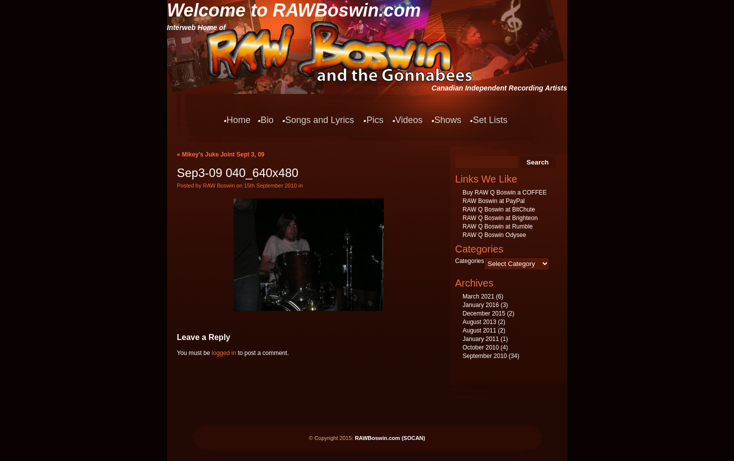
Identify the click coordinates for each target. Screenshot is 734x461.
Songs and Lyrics (319, 120)
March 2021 (478, 296)
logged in (224, 353)
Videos (409, 120)
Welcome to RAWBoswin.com (294, 10)
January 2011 (481, 339)
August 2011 (479, 330)
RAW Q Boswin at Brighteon (500, 218)
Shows (447, 120)
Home (239, 120)
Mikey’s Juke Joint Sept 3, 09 (223, 154)
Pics (374, 120)
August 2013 (479, 322)
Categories (469, 261)
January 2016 (481, 305)
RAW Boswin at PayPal (494, 201)
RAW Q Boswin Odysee (494, 235)
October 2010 (481, 347)
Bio (267, 120)
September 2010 (485, 356)
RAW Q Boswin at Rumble (498, 226)
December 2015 (484, 313)
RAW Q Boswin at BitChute (499, 209)
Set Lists (490, 120)
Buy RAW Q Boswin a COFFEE (505, 192)
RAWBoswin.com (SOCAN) (390, 438)
